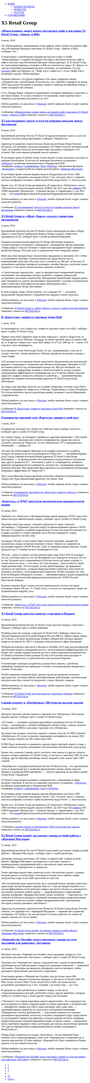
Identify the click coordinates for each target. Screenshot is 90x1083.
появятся (77, 188)
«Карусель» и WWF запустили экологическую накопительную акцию (51, 604)
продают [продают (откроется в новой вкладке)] (5, 71)
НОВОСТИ (20, 9)
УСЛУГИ (19, 12)
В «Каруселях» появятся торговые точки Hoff (31, 317)
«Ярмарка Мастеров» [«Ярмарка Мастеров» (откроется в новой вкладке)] (71, 169)
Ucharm (18, 166)
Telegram (41, 103)
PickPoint (52, 166)
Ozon (43, 166)
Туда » (11, 1079)
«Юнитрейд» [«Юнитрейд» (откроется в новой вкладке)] (8, 169)
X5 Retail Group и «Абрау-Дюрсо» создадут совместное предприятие (51, 308)
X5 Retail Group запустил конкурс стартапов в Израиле (38, 613)
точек (17, 193)
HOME (11, 4)
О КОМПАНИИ (16, 15)
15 (9, 1076)
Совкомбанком (31, 166)
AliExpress (6, 163)
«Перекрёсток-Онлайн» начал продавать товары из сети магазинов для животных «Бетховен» (38, 941)
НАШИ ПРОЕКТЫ (24, 6)
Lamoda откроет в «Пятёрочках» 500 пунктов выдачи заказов (42, 702)
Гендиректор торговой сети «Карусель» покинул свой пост (40, 417)
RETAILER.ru (57, 114)
